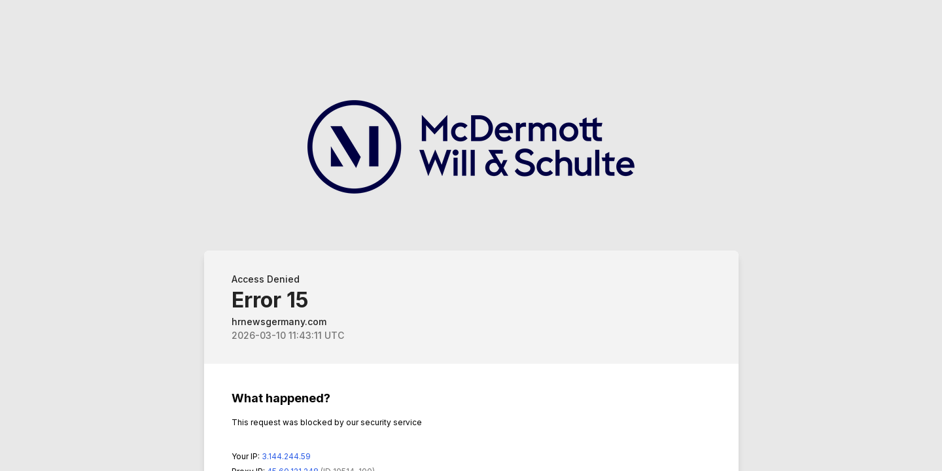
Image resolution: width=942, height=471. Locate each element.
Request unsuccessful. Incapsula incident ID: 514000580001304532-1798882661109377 (471, 235)
